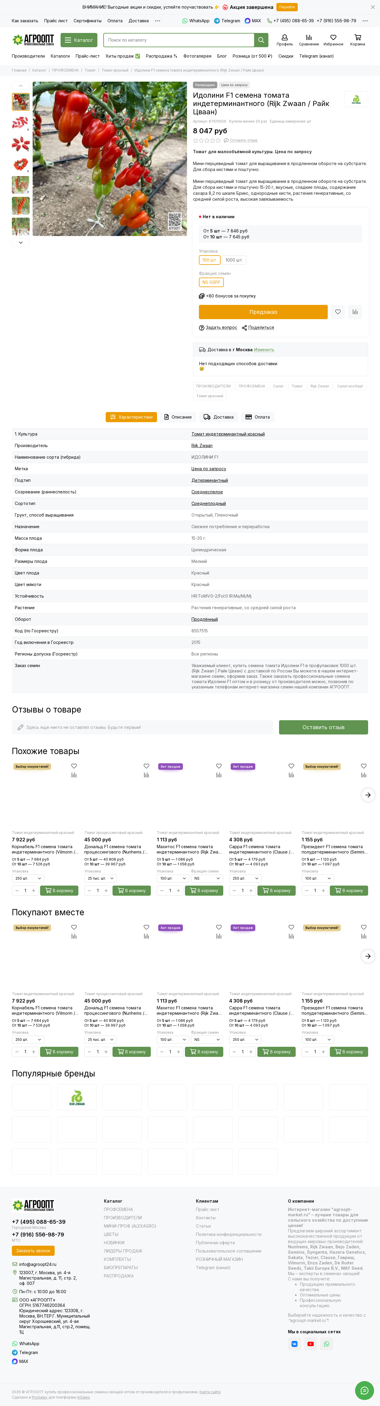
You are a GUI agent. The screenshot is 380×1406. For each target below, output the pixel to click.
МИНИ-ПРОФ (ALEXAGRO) (130, 1225)
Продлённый (204, 619)
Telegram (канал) (316, 55)
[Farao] (77, 1161)
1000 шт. (234, 259)
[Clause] (348, 1097)
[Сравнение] (309, 40)
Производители (28, 55)
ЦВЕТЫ (111, 1234)
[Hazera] (77, 1129)
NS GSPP (211, 282)
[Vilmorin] (212, 1097)
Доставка (139, 20)
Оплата (115, 20)
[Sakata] (303, 1097)
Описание (178, 417)
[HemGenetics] (167, 1161)
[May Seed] (303, 1129)
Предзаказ (263, 312)
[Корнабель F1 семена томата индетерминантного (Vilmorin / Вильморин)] (45, 795)
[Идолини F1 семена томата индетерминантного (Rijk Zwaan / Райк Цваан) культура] (110, 159)
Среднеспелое (207, 491)
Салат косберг (350, 386)
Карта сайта (210, 1392)
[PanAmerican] (122, 1161)
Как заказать (25, 20)
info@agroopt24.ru (37, 1264)
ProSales (40, 1397)
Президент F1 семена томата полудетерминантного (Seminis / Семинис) (334, 849)
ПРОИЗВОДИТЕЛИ (213, 386)
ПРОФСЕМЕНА (65, 70)
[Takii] (122, 1129)
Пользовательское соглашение (229, 1250)
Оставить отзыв (324, 727)
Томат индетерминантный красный (228, 433)
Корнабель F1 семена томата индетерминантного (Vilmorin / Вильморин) (43, 849)
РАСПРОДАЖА (119, 1275)
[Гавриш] (212, 1129)
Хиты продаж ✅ (123, 55)
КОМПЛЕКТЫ (117, 1259)
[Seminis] (122, 1097)
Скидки (285, 55)
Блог (222, 55)
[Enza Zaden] (167, 1097)
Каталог (39, 70)
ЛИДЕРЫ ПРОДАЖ (123, 1250)
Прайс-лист (88, 55)
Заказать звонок (33, 1250)
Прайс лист (56, 20)
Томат (90, 70)
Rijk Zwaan (320, 386)
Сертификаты (88, 20)
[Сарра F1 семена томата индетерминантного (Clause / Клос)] (262, 795)
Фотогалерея (197, 55)
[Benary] (348, 1129)
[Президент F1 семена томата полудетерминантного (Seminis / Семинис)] (335, 795)
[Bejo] (31, 1097)
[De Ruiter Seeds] (31, 1129)
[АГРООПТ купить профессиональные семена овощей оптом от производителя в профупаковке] (33, 40)
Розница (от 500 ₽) (253, 55)
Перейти (287, 7)
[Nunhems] (167, 1129)
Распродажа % (162, 55)
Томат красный (115, 70)
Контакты (206, 1217)
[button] (21, 86)
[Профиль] (284, 40)
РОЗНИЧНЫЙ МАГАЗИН (219, 1259)
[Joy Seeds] (258, 1129)
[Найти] (261, 40)
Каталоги (60, 55)
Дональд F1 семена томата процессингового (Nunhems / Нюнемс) (114, 849)
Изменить (264, 350)
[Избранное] (333, 40)
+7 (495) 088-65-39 (290, 20)
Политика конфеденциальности (229, 1234)
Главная (19, 70)
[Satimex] (258, 1161)
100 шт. (209, 259)
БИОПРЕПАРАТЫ (121, 1267)
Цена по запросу (208, 468)
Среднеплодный (208, 503)
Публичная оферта (215, 1242)
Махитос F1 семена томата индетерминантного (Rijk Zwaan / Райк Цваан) (190, 849)
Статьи (203, 1225)
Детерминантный (209, 480)
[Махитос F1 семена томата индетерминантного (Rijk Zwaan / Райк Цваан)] (190, 795)
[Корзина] (357, 40)
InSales (83, 1397)
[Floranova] (212, 1161)
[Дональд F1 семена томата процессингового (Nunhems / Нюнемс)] (117, 795)
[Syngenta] (258, 1097)
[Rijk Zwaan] (356, 99)
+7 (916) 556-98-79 (336, 20)
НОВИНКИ (114, 1242)
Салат (278, 386)
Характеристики (131, 417)
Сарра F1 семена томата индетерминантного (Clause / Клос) (259, 849)
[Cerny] (31, 1161)
